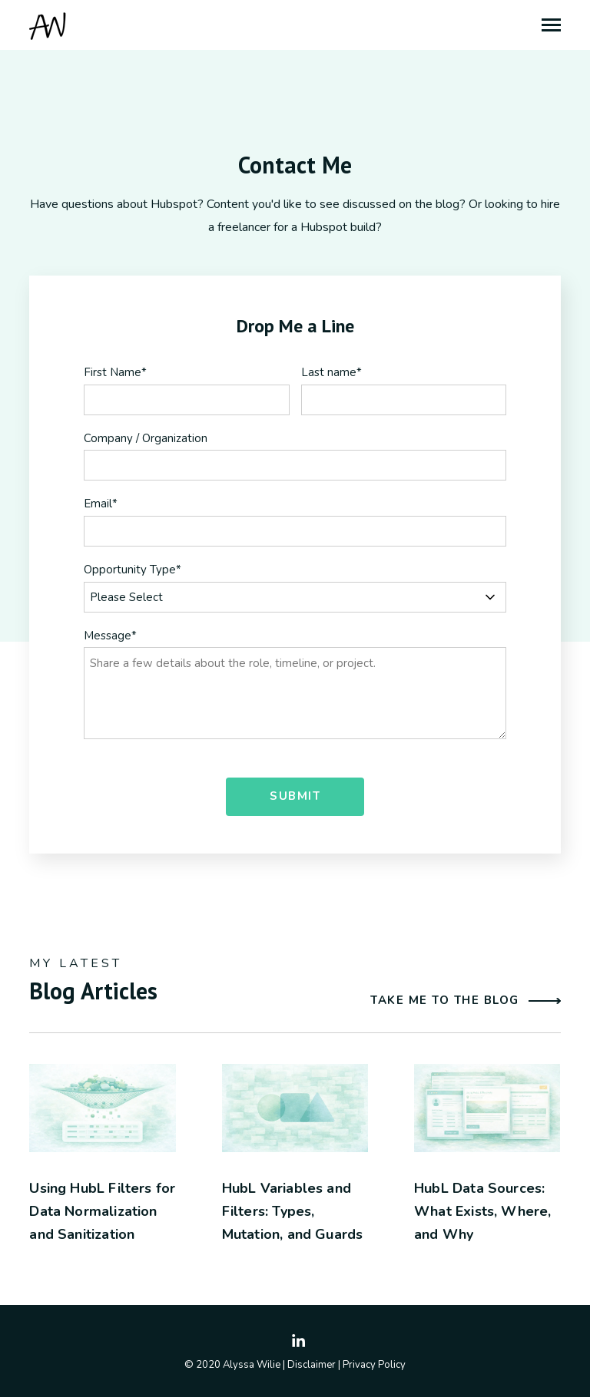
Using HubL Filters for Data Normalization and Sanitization (102, 1211)
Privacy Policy (374, 1365)
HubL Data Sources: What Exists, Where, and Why (482, 1211)
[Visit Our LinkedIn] (299, 1342)
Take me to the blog (465, 1000)
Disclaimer (311, 1365)
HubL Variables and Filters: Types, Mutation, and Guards (292, 1211)
